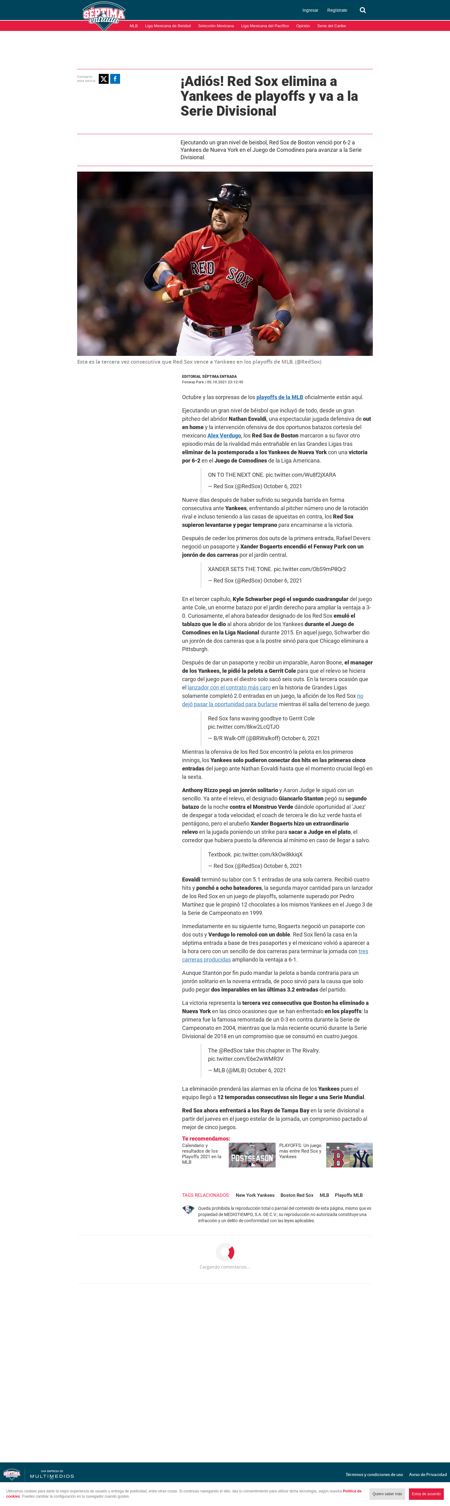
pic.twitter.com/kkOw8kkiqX (268, 854)
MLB (134, 25)
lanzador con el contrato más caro (229, 687)
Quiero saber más (387, 1494)
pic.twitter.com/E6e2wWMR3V (245, 1059)
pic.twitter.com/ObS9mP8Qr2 (310, 569)
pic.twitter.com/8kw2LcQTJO (243, 727)
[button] (104, 79)
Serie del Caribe (331, 25)
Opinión (303, 25)
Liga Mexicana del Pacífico (265, 25)
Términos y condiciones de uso (374, 1474)
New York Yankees (255, 1195)
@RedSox (231, 1050)
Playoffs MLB (349, 1195)
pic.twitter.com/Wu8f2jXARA (301, 475)
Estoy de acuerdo (426, 1494)
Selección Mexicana (216, 25)
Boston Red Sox (297, 1195)
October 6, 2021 (283, 486)
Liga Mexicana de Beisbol (168, 25)
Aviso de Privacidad (428, 1474)
